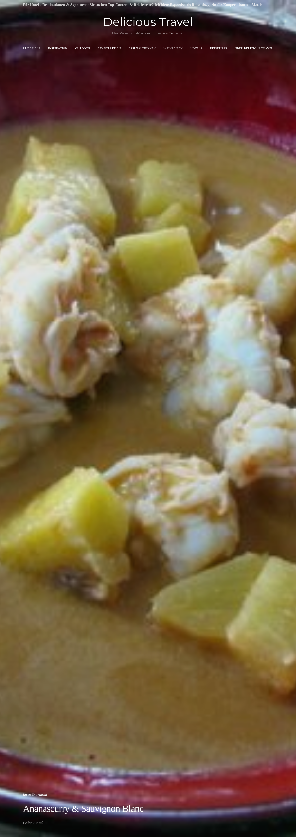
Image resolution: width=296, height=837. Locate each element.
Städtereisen (109, 48)
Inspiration (58, 48)
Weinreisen (173, 48)
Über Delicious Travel (254, 48)
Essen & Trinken (142, 48)
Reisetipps (218, 48)
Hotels (196, 48)
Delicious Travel (148, 22)
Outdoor (82, 48)
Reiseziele (31, 48)
